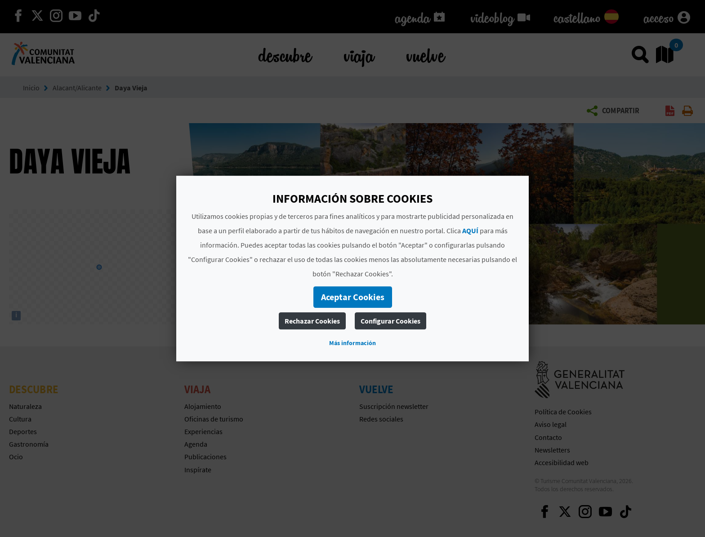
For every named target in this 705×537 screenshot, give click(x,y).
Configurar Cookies (390, 320)
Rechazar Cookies (312, 320)
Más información (352, 343)
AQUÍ (470, 230)
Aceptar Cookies (352, 296)
